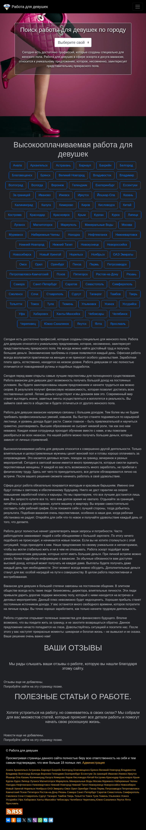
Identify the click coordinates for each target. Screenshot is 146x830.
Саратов (71, 284)
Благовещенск (22, 175)
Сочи (34, 294)
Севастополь (95, 284)
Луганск (19, 224)
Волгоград (16, 185)
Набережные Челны (45, 234)
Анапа (17, 165)
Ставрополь (54, 294)
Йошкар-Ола (106, 195)
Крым (82, 214)
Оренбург (57, 264)
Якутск (81, 323)
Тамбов (115, 294)
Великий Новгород (72, 175)
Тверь (133, 294)
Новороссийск (117, 244)
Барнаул (85, 165)
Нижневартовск (126, 234)
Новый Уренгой (50, 254)
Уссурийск (129, 304)
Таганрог (96, 294)
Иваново (45, 195)
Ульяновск (89, 304)
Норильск (76, 254)
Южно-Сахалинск (56, 323)
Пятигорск (80, 274)
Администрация (93, 762)
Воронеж (57, 185)
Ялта (98, 323)
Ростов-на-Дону (107, 274)
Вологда (37, 185)
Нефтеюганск (97, 234)
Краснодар (37, 214)
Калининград (24, 205)
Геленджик (79, 185)
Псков (61, 274)
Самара (19, 284)
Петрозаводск (117, 264)
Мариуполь (68, 224)
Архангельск (39, 165)
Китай (127, 205)
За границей (21, 195)
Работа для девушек (25, 7)
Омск (23, 264)
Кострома (14, 214)
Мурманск (16, 234)
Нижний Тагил (62, 244)
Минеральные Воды (99, 224)
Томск (35, 304)
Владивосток (102, 175)
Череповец (28, 323)
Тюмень (67, 304)
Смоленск (16, 294)
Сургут (76, 294)
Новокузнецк (90, 244)
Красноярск (61, 214)
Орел (38, 264)
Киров (86, 205)
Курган (98, 214)
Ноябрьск (98, 254)
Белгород (126, 165)
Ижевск (64, 195)
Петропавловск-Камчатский (29, 274)
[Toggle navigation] (137, 6)
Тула (50, 304)
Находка (74, 234)
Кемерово (66, 205)
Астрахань (63, 165)
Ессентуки (130, 185)
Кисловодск (106, 205)
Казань (128, 195)
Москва (126, 224)
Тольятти (16, 304)
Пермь (94, 264)
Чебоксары (96, 314)
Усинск (109, 304)
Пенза (77, 264)
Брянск (45, 175)
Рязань (131, 274)
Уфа (22, 314)
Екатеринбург (105, 185)
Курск (116, 214)
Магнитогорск (42, 224)
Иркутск (83, 195)
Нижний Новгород (31, 244)
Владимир (127, 175)
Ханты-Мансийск (68, 314)
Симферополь (122, 284)
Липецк (133, 214)
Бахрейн (105, 165)
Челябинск (119, 314)
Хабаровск (40, 314)
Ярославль (118, 323)
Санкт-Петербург (45, 284)
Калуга (46, 205)
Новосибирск (22, 254)
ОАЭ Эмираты (123, 254)
